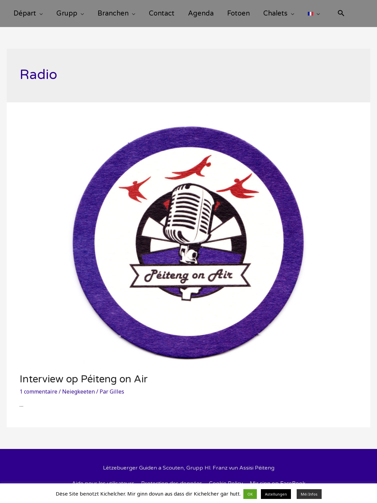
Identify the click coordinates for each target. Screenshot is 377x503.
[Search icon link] (341, 14)
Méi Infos (309, 494)
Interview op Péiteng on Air (84, 379)
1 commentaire (38, 391)
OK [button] (250, 494)
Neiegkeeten (78, 391)
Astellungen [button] (276, 494)
